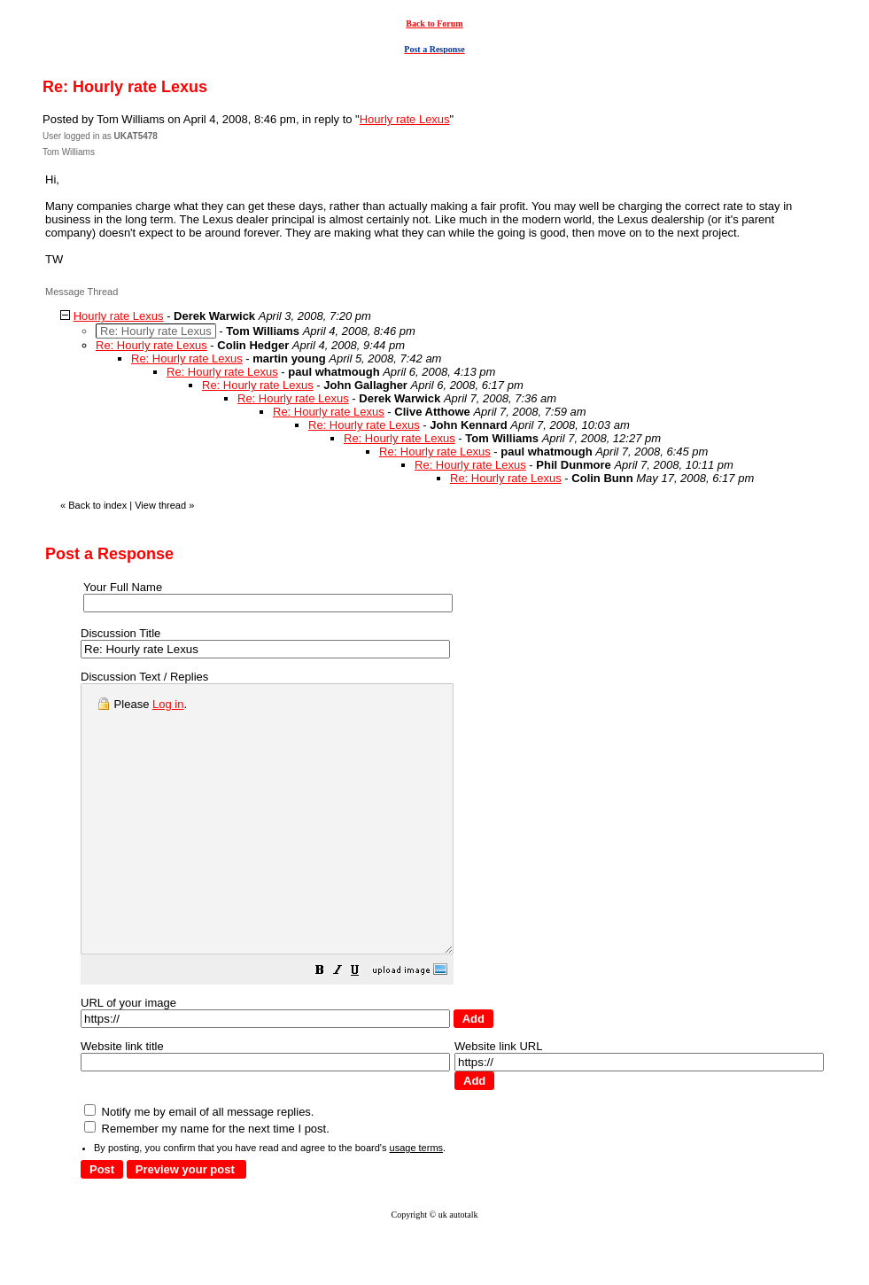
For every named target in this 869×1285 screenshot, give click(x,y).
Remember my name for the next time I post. (207, 1181)
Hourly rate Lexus (405, 119)
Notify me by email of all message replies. (199, 1165)
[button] (364, 1025)
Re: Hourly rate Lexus (151, 345)
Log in (167, 704)
